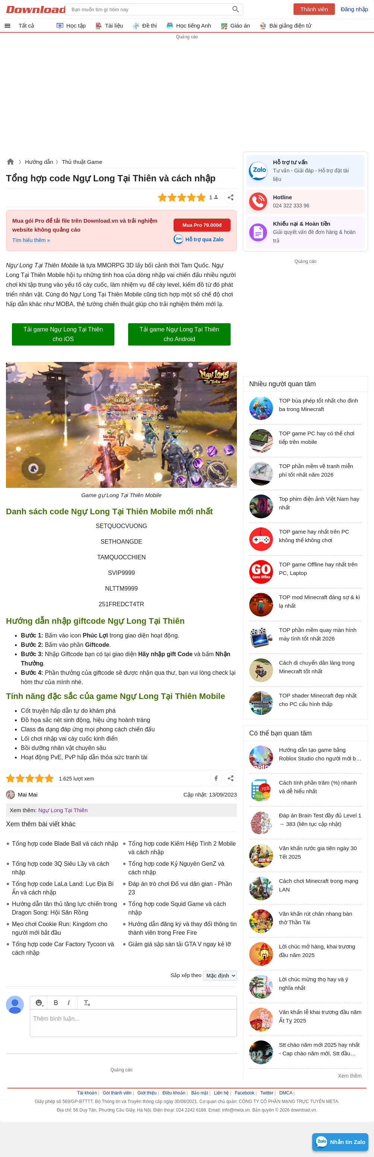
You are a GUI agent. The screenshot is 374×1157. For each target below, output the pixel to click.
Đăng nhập (354, 9)
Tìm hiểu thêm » (31, 240)
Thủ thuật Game (82, 162)
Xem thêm (350, 1076)
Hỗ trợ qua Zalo (205, 239)
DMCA (285, 1093)
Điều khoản (173, 1093)
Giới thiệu (146, 1093)
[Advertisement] (305, 318)
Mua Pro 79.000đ (202, 225)
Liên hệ (221, 1093)
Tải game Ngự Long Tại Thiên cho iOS (63, 334)
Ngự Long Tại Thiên (63, 810)
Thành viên (314, 9)
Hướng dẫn (39, 162)
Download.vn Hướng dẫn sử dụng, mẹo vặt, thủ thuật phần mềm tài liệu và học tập (42, 9)
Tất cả (26, 25)
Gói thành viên (117, 1093)
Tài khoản (87, 1093)
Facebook (244, 1093)
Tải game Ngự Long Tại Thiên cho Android (179, 334)
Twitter (266, 1093)
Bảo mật (199, 1093)
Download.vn (10, 162)
